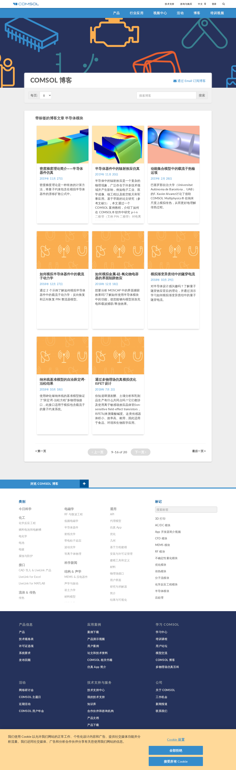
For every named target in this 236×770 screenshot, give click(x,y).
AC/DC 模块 (162, 525)
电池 (21, 543)
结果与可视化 (118, 600)
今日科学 (25, 508)
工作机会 (161, 697)
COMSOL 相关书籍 (99, 660)
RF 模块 (160, 551)
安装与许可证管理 (121, 554)
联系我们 (161, 711)
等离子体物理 (72, 554)
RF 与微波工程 (73, 514)
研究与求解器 (118, 586)
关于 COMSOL (165, 690)
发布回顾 (25, 660)
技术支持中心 (96, 690)
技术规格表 (26, 639)
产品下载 (93, 725)
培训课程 (161, 639)
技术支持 (169, 3)
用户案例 (93, 646)
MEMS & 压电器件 (76, 577)
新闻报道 (161, 704)
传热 (21, 598)
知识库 (91, 704)
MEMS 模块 (162, 545)
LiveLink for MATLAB (32, 583)
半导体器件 (71, 527)
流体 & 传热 (27, 592)
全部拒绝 (175, 751)
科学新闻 (70, 562)
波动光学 (70, 547)
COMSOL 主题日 (30, 697)
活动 (180, 13)
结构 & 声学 (72, 571)
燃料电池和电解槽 (30, 529)
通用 (113, 508)
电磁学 (69, 508)
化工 (22, 517)
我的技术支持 (96, 697)
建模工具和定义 (120, 560)
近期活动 (25, 704)
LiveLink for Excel (30, 577)
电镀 (21, 549)
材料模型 (70, 596)
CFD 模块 (161, 538)
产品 (116, 13)
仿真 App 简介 (96, 667)
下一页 (141, 452)
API (112, 514)
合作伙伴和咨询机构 (100, 711)
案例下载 (93, 632)
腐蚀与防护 (26, 556)
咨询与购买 (186, 3)
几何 (113, 540)
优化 (113, 534)
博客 (197, 13)
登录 (214, 3)
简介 (113, 593)
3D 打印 (160, 518)
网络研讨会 (26, 690)
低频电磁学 (71, 521)
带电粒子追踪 (72, 540)
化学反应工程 (27, 523)
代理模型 (115, 521)
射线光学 (70, 534)
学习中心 (161, 632)
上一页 (97, 452)
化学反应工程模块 (166, 584)
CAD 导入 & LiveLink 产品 (35, 570)
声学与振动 (71, 583)
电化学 (23, 536)
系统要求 (25, 653)
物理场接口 (117, 573)
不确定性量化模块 (166, 558)
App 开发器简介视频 (168, 532)
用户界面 (115, 580)
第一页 (40, 451)
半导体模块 (162, 591)
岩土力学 (70, 590)
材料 (113, 567)
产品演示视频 (96, 639)
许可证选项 (26, 646)
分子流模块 (162, 578)
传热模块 (160, 571)
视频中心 (160, 13)
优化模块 (160, 564)
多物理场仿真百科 (167, 667)
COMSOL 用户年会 (31, 711)
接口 (22, 565)
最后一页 (199, 451)
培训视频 (217, 13)
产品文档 (93, 718)
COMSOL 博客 (165, 660)
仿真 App (116, 527)
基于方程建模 (118, 547)
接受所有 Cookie (176, 762)
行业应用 (137, 13)
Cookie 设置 (175, 740)
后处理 (159, 597)
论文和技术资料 (97, 653)
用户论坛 (161, 646)
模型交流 (161, 653)
